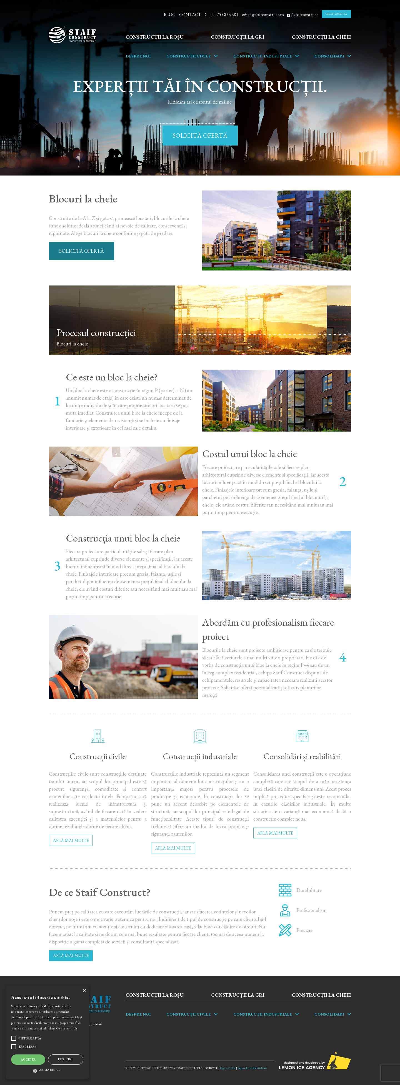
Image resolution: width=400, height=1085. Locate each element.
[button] (47, 1070)
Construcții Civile (188, 56)
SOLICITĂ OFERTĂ (336, 14)
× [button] (84, 991)
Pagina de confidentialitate (252, 1068)
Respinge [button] (65, 1059)
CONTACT (190, 14)
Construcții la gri (237, 37)
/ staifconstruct (302, 14)
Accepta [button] (28, 1059)
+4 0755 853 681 (221, 14)
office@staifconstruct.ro (263, 14)
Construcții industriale (262, 56)
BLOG (170, 14)
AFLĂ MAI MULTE (71, 840)
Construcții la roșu (155, 37)
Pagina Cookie (228, 1068)
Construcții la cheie (321, 37)
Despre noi (138, 56)
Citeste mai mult (67, 1028)
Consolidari (329, 56)
